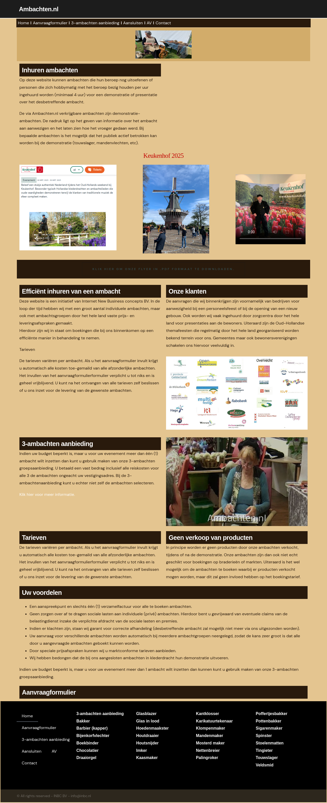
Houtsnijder (147, 743)
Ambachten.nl (39, 9)
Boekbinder (87, 743)
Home (23, 23)
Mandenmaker (210, 736)
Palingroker (207, 758)
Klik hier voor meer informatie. (47, 494)
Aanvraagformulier (50, 23)
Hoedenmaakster (152, 729)
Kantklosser (207, 714)
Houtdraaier (147, 736)
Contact (163, 23)
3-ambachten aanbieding (95, 23)
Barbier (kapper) (92, 729)
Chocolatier (87, 751)
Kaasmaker (147, 758)
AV (149, 23)
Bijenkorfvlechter (93, 736)
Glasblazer (146, 714)
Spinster (264, 736)
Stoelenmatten (270, 743)
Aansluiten (133, 23)
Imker (141, 751)
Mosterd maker (210, 743)
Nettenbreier (208, 751)
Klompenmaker (211, 729)
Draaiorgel (86, 758)
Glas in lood (148, 721)
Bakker (83, 721)
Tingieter (264, 751)
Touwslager (267, 758)
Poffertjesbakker (272, 714)
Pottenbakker (269, 721)
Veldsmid (265, 765)
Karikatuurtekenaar (214, 721)
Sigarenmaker (269, 729)
